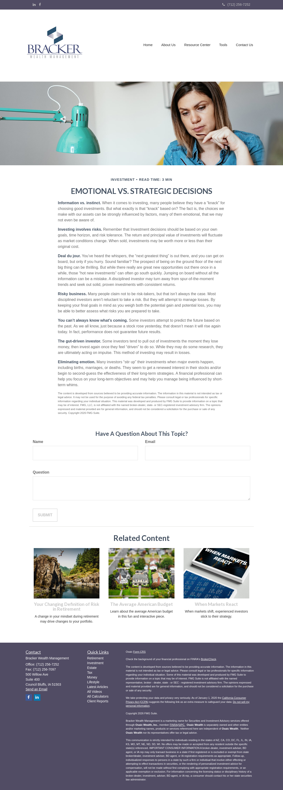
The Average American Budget (141, 604)
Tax (90, 672)
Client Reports (98, 701)
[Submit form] (45, 515)
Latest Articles (97, 687)
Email (150, 442)
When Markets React (216, 604)
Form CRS (139, 651)
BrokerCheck (208, 659)
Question (41, 472)
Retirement (95, 658)
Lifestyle (93, 682)
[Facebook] (40, 4)
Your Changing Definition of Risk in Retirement (66, 607)
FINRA (174, 724)
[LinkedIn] (34, 4)
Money (92, 677)
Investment (95, 663)
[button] (169, 45)
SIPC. (181, 724)
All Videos (94, 692)
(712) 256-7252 (236, 4)
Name (38, 442)
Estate (92, 668)
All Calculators (98, 696)
